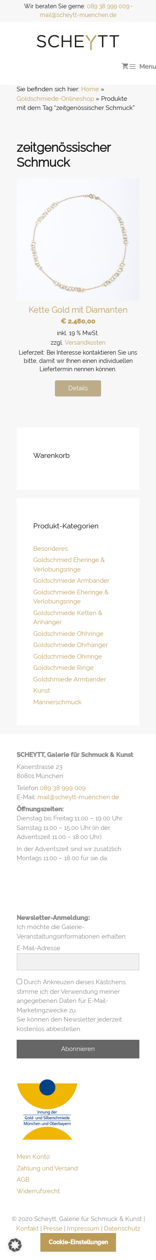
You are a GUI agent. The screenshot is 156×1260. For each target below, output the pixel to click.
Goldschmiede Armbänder (71, 580)
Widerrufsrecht (38, 1191)
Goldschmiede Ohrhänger (70, 645)
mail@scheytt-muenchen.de (78, 15)
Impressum (83, 1228)
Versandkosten (85, 342)
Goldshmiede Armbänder (69, 679)
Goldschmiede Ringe (63, 667)
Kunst (41, 690)
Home (90, 89)
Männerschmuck (57, 702)
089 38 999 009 (108, 6)
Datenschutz (122, 1228)
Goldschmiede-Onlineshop (55, 98)
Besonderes (50, 548)
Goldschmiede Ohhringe (68, 633)
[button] (15, 1245)
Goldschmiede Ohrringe (67, 656)
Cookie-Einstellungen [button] (78, 1242)
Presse (52, 1228)
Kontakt (27, 1228)
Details (78, 388)
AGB (23, 1179)
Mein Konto (33, 1156)
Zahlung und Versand (47, 1168)
